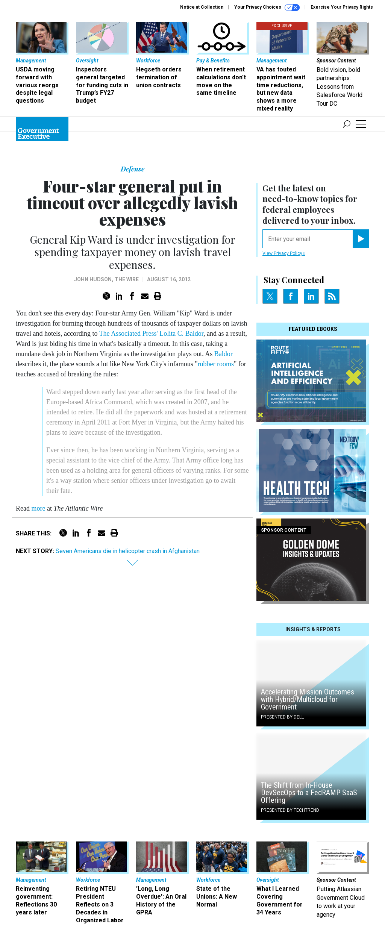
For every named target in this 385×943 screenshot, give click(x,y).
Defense (132, 168)
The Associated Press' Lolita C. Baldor (151, 333)
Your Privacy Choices (267, 7)
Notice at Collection (201, 7)
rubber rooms (216, 364)
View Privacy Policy (283, 253)
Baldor (223, 354)
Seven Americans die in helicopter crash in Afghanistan (128, 551)
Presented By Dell (282, 717)
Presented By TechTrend (290, 810)
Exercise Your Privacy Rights (342, 7)
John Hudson (93, 279)
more (38, 508)
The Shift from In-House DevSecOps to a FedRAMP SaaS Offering (309, 793)
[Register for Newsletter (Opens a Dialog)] (361, 239)
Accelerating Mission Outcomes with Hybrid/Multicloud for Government (307, 699)
